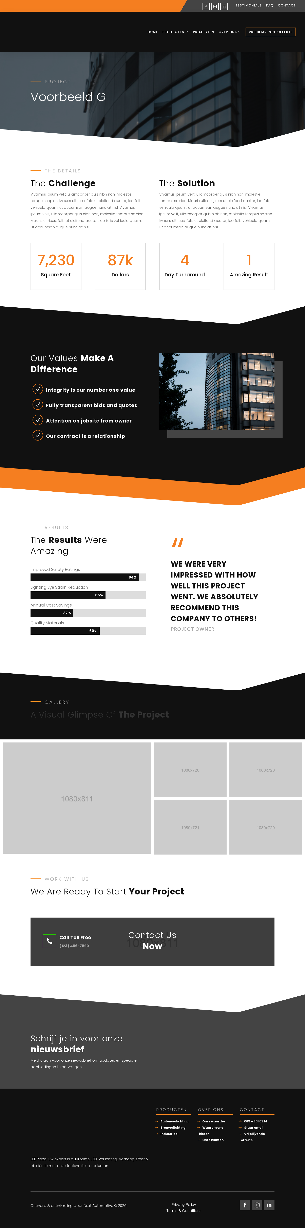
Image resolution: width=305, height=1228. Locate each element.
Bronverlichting (173, 1127)
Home (153, 32)
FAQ (269, 5)
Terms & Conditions (183, 1211)
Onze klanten (213, 1140)
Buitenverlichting (174, 1121)
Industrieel (169, 1134)
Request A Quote (229, 941)
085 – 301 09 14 (255, 1121)
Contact (287, 5)
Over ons (228, 32)
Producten (174, 32)
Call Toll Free (75, 937)
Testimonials (249, 5)
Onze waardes (214, 1121)
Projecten (203, 32)
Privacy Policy (184, 1205)
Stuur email (253, 1127)
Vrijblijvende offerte (271, 32)
